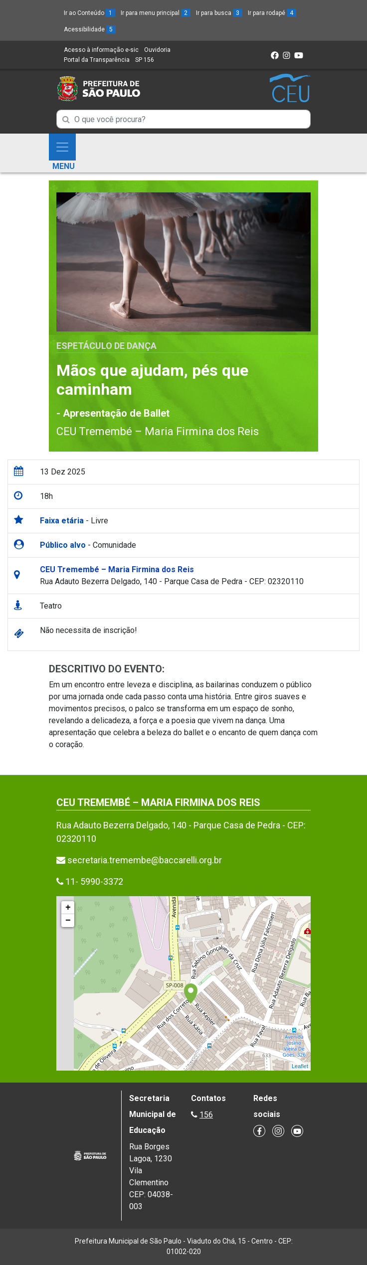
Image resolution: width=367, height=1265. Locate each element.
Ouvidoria (157, 49)
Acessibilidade (90, 29)
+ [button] (68, 908)
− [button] (68, 921)
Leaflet (300, 1066)
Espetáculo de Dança (106, 345)
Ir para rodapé (272, 13)
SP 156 (144, 59)
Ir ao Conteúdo (89, 13)
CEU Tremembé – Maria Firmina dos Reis (157, 431)
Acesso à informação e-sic (101, 49)
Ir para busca (219, 13)
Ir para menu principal (155, 13)
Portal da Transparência (97, 59)
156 (206, 1114)
